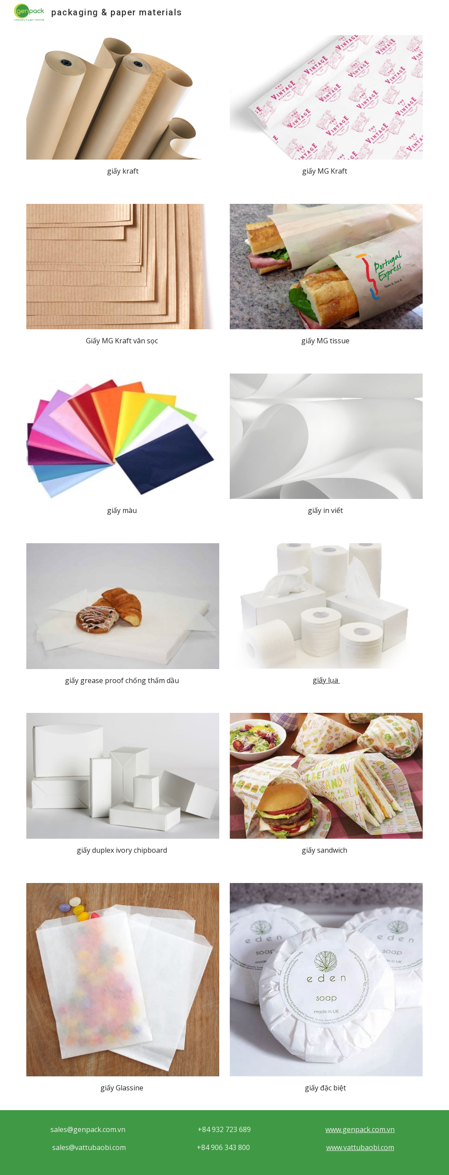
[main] (123, 171)
